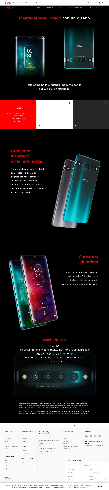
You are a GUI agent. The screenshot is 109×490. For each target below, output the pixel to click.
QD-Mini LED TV (10, 438)
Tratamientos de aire (28, 435)
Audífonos (25, 453)
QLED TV (7, 441)
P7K (6, 471)
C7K (6, 463)
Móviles (24, 450)
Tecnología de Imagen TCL (11, 447)
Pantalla (39, 7)
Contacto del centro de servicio (48, 448)
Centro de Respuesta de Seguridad (70, 447)
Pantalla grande (9, 444)
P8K (6, 468)
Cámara (50, 7)
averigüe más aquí (81, 487)
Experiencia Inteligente (76, 7)
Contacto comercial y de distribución (46, 452)
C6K (6, 465)
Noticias (65, 435)
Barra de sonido (9, 451)
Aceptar (99, 486)
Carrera (65, 441)
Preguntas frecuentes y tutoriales (49, 440)
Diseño (60, 7)
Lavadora (24, 441)
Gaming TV (8, 435)
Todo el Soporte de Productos (48, 438)
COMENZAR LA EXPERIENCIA (94, 445)
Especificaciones (95, 7)
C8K (6, 460)
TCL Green (66, 444)
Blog (64, 438)
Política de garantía (44, 446)
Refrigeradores (26, 438)
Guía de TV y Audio (44, 443)
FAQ (23, 462)
